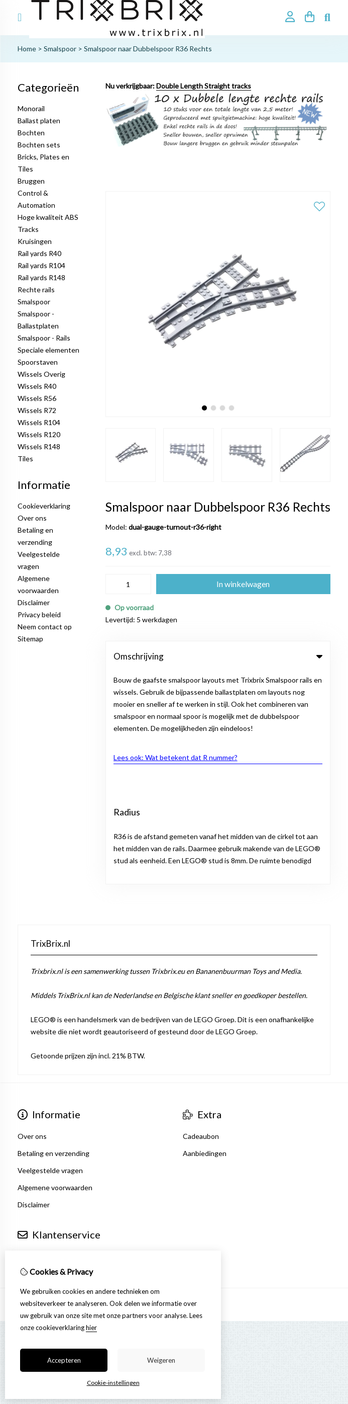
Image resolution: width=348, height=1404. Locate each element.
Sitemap (30, 638)
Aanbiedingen (204, 941)
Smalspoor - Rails (44, 338)
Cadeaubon (201, 924)
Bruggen (31, 181)
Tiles (25, 458)
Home (27, 48)
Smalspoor (60, 48)
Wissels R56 (37, 398)
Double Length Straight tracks (203, 85)
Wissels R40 (37, 386)
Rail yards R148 (41, 277)
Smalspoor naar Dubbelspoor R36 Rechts (148, 48)
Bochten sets (39, 144)
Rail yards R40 (39, 253)
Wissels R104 (39, 422)
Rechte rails (36, 289)
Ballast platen (39, 120)
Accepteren (64, 1360)
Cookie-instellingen (113, 1382)
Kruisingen (35, 241)
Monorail (31, 108)
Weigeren (161, 1360)
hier (91, 1328)
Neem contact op (45, 626)
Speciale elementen (48, 350)
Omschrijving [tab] (217, 656)
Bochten (31, 132)
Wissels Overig (41, 374)
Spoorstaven (38, 362)
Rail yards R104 (41, 265)
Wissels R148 (39, 446)
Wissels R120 (39, 434)
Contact (31, 1044)
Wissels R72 (37, 410)
